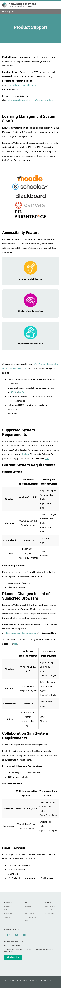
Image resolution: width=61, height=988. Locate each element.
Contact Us (13, 957)
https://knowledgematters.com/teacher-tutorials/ (30, 100)
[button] (56, 5)
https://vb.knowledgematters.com (20, 633)
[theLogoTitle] (19, 5)
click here (25, 454)
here (47, 458)
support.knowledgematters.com (22, 85)
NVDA (21, 392)
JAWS (13, 392)
